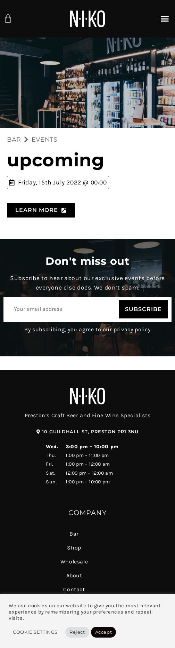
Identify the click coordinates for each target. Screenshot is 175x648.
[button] (165, 18)
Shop (74, 547)
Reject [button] (77, 632)
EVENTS (45, 139)
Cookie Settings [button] (35, 632)
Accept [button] (103, 632)
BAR (14, 139)
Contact (74, 589)
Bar (74, 533)
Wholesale (74, 561)
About (74, 575)
